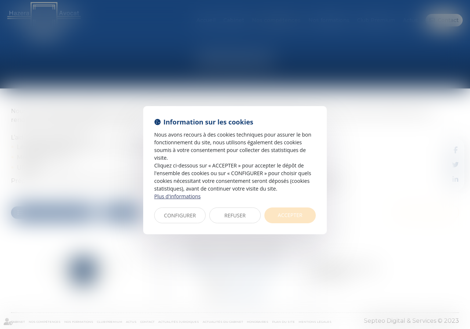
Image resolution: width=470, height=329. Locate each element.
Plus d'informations (177, 196)
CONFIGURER (180, 215)
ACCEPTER (290, 215)
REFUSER (235, 215)
